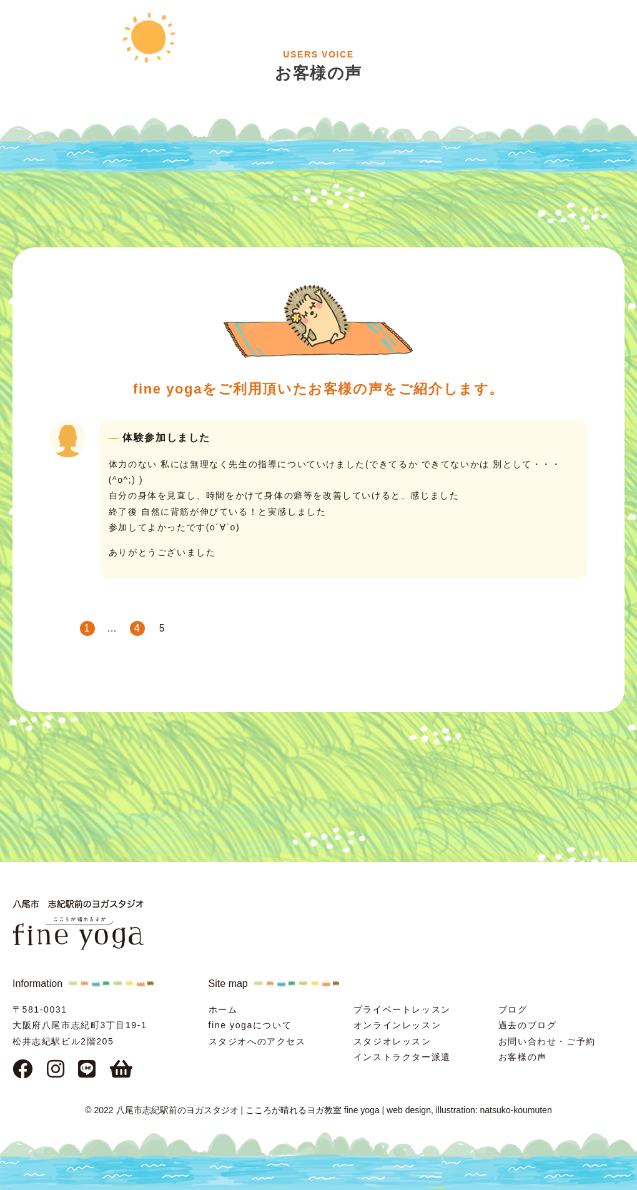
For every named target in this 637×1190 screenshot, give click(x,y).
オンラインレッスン (397, 1025)
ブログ (513, 1009)
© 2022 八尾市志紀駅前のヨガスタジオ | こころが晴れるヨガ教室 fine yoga (232, 1110)
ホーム (223, 1009)
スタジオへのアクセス (257, 1041)
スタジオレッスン (392, 1041)
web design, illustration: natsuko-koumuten (469, 1110)
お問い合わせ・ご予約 (547, 1041)
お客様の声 (522, 1057)
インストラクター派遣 (402, 1057)
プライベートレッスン (402, 1009)
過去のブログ (527, 1025)
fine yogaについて (250, 1025)
